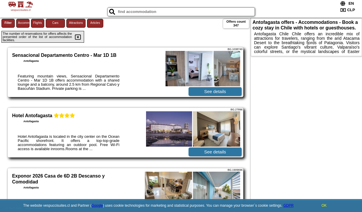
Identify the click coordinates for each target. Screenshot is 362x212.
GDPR (288, 205)
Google (97, 205)
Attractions (76, 22)
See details (215, 91)
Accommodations (24, 22)
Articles (95, 22)
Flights (37, 22)
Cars (55, 22)
